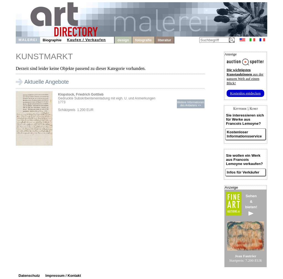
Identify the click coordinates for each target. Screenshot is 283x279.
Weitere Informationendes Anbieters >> (190, 104)
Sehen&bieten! (251, 205)
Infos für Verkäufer (243, 172)
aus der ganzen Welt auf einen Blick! (245, 76)
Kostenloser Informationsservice (244, 134)
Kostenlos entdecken (245, 93)
